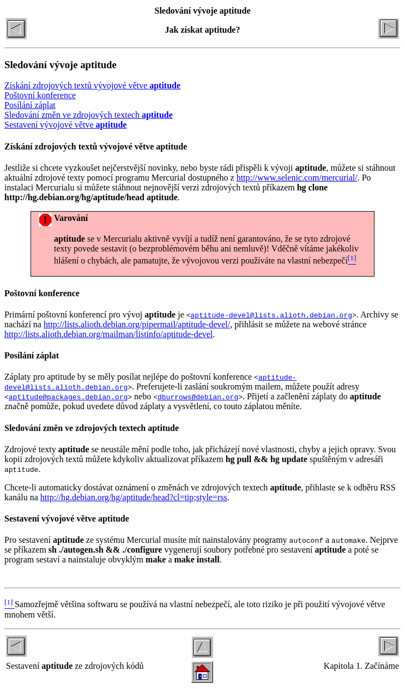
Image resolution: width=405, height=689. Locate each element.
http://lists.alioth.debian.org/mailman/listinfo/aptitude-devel (108, 334)
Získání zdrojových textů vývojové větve (92, 85)
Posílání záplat (30, 105)
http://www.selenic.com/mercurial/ (297, 177)
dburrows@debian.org (198, 397)
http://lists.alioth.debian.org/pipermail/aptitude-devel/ (137, 324)
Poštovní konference (40, 95)
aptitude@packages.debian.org (68, 397)
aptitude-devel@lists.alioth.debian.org (271, 315)
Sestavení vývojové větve (65, 124)
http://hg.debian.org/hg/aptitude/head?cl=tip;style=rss (133, 497)
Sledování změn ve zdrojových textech (88, 114)
